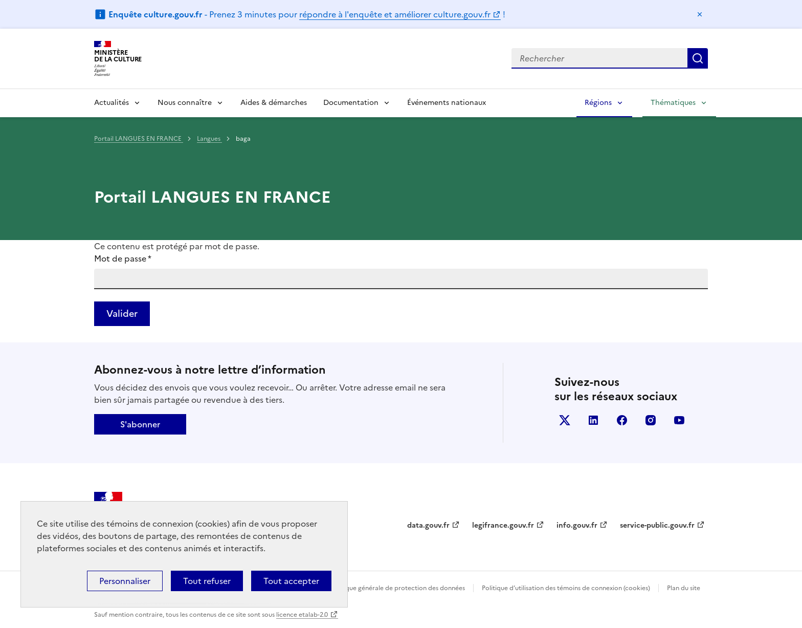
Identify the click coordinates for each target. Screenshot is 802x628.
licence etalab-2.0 (302, 614)
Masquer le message (700, 14)
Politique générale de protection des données (397, 588)
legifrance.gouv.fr (503, 525)
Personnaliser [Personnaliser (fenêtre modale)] (124, 581)
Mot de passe (122, 258)
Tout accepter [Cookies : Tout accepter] (291, 581)
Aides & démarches (273, 102)
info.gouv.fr (576, 525)
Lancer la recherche (697, 58)
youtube (679, 420)
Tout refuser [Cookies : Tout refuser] (207, 581)
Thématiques (673, 102)
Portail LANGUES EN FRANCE (138, 138)
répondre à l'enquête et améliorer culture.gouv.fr (395, 14)
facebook (622, 420)
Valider (122, 313)
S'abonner (140, 424)
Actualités (111, 102)
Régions (598, 102)
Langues (209, 138)
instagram (650, 420)
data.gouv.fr (428, 525)
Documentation (350, 102)
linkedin (593, 420)
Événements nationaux (446, 102)
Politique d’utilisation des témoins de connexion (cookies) (566, 588)
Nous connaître (185, 102)
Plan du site (683, 588)
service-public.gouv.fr (657, 525)
